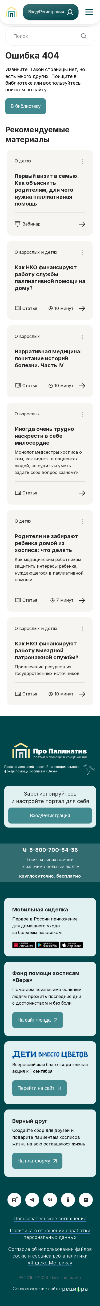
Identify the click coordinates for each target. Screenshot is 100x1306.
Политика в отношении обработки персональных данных (50, 1234)
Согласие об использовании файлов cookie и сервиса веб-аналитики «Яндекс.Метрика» (50, 1255)
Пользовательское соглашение (50, 1218)
